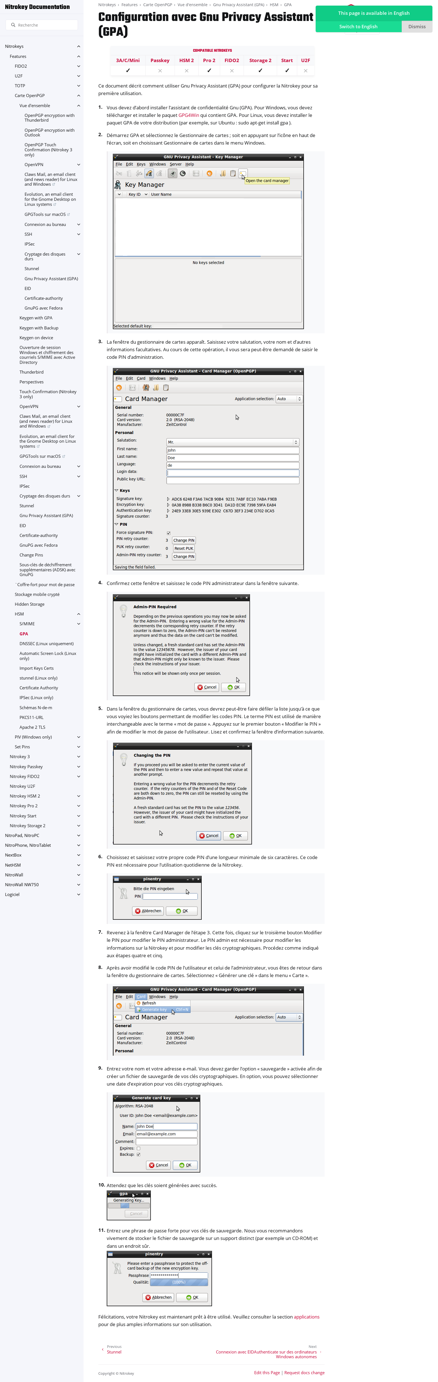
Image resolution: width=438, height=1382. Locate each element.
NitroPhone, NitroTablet (28, 845)
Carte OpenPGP (30, 95)
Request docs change (304, 1373)
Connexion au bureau (45, 224)
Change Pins (31, 555)
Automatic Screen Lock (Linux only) (48, 655)
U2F (19, 76)
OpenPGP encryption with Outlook (50, 132)
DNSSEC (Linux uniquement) (46, 644)
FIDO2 (21, 66)
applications (307, 1316)
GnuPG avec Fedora (44, 308)
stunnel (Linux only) (38, 678)
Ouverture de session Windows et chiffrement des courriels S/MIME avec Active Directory (47, 355)
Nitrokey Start (23, 816)
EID (28, 288)
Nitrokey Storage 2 (28, 826)
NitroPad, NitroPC (22, 835)
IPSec (30, 244)
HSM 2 (186, 60)
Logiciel (12, 894)
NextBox (13, 855)
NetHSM (13, 865)
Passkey (160, 60)
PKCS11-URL (32, 717)
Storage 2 (260, 60)
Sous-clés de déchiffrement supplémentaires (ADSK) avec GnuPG (47, 569)
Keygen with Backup (39, 328)
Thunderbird (32, 372)
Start (287, 60)
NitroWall (14, 875)
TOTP (20, 86)
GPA (24, 634)
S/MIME (27, 624)
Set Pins (22, 747)
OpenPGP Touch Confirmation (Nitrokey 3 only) (48, 149)
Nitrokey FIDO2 (25, 776)
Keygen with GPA (36, 318)
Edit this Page (267, 1373)
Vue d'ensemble (35, 106)
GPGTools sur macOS (45, 214)
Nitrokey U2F (22, 786)
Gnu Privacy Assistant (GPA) (51, 279)
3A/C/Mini (128, 60)
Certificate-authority (44, 298)
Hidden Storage (29, 604)
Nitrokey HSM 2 (25, 796)
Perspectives (32, 382)
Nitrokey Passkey (26, 767)
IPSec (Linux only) (36, 698)
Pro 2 (209, 60)
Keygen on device (36, 338)
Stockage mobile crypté (37, 594)
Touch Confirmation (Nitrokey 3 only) (48, 394)
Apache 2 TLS (32, 727)
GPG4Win (188, 115)
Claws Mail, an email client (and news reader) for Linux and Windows (51, 179)
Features (18, 56)
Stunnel (32, 269)
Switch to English (357, 26)
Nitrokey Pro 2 (24, 806)
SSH (28, 234)
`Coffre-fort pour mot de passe (45, 585)
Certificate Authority (39, 688)
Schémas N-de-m (36, 708)
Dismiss (416, 26)
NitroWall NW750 (22, 885)
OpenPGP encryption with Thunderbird (50, 117)
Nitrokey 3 (20, 757)
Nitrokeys (14, 46)
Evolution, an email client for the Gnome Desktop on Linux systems (50, 199)
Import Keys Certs (37, 668)
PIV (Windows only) (33, 737)
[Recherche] (42, 25)
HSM (19, 614)
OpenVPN (34, 165)
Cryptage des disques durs (45, 256)
